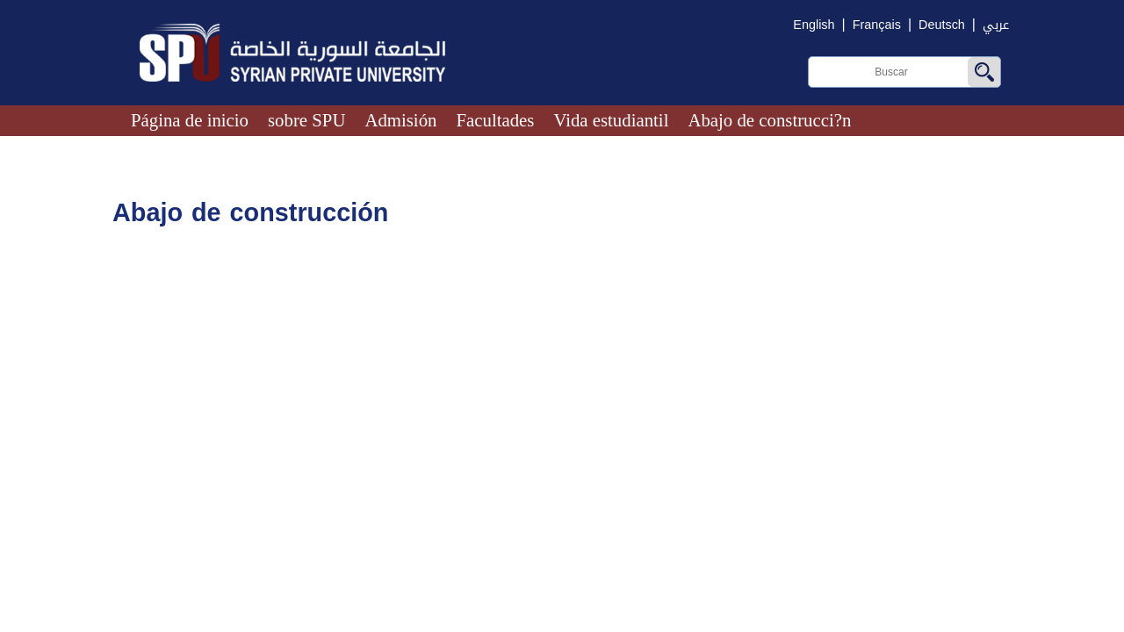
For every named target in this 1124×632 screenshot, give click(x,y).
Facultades (495, 120)
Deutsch (942, 25)
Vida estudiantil (610, 120)
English (813, 25)
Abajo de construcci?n (769, 120)
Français (877, 25)
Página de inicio (190, 120)
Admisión (400, 120)
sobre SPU (306, 120)
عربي (996, 25)
